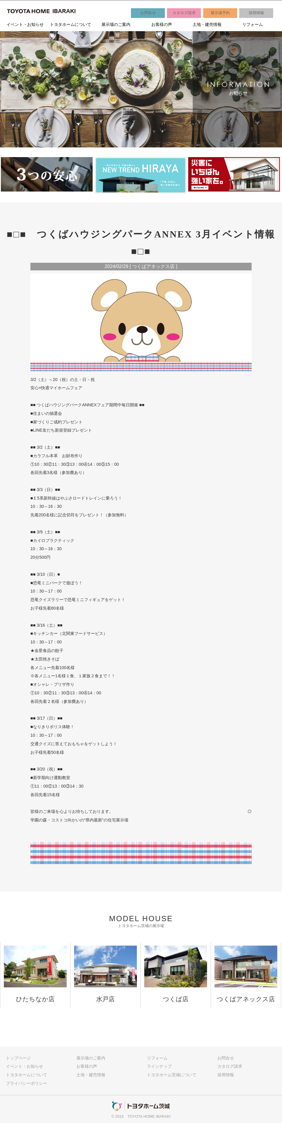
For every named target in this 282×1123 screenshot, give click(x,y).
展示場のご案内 (115, 24)
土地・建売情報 (207, 24)
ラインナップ (159, 1066)
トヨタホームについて (70, 24)
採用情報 (256, 13)
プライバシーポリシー (26, 1083)
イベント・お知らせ (25, 24)
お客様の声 (161, 24)
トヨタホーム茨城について (171, 1074)
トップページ (18, 1058)
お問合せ (148, 13)
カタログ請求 (184, 13)
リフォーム (252, 24)
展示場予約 (220, 13)
